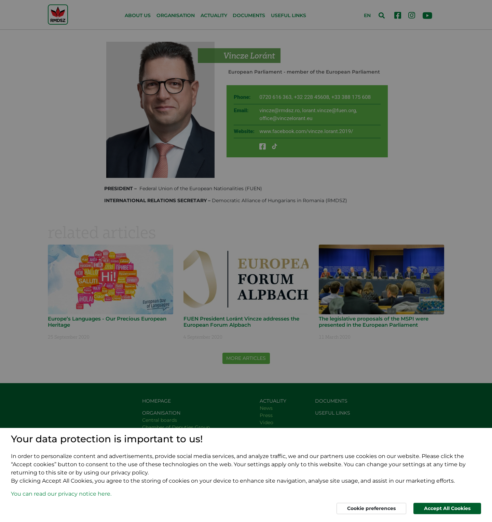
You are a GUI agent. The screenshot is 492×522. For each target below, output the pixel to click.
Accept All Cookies (447, 508)
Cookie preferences (371, 508)
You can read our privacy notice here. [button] (61, 494)
